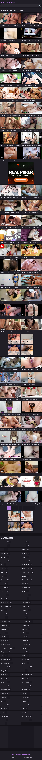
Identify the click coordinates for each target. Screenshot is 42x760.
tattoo (25, 659)
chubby (5, 591)
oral (25, 583)
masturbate (27, 564)
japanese (5, 697)
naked (25, 576)
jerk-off (5, 705)
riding (25, 633)
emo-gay (5, 621)
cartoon (5, 580)
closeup (5, 595)
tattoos (25, 663)
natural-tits (27, 580)
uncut (25, 678)
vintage (26, 697)
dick (4, 610)
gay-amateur (7, 663)
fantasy (5, 636)
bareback (5, 561)
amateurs (5, 545)
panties (25, 598)
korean (4, 720)
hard (4, 678)
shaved (26, 640)
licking (25, 549)
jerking (5, 708)
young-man (27, 716)
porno (25, 606)
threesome (27, 667)
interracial (6, 689)
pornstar (26, 610)
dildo (4, 614)
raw (25, 617)
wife (25, 708)
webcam (26, 705)
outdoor (26, 595)
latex (4, 723)
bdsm (4, 568)
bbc (3, 564)
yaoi (25, 712)
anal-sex (5, 553)
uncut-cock (27, 682)
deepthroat (6, 606)
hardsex (5, 686)
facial (4, 633)
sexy (25, 636)
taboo (25, 655)
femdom (5, 644)
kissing (5, 716)
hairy (4, 670)
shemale (26, 644)
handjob (5, 674)
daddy (4, 598)
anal (4, 549)
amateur (6, 542)
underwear (27, 686)
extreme (5, 629)
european (5, 625)
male (25, 557)
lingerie (26, 553)
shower (26, 648)
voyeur (25, 701)
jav (3, 701)
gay (4, 655)
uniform (26, 689)
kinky (4, 712)
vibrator (26, 693)
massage (26, 561)
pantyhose (26, 602)
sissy (25, 651)
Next (32, 508)
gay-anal (6, 667)
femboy (5, 640)
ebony (4, 617)
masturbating (27, 568)
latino (25, 545)
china (4, 583)
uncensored (27, 674)
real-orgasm (27, 621)
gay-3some (6, 659)
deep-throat (6, 602)
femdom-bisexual (8, 648)
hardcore (5, 682)
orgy (25, 591)
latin (25, 542)
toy (25, 670)
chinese (5, 587)
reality (26, 625)
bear (4, 576)
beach (4, 572)
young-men (27, 720)
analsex (5, 557)
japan (4, 693)
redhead (26, 629)
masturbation (28, 572)
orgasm (26, 587)
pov (25, 614)
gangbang (5, 651)
